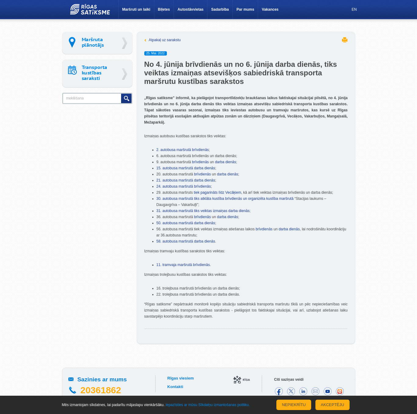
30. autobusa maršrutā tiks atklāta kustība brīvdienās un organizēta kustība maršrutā (225, 198)
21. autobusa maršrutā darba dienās (185, 180)
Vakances (270, 9)
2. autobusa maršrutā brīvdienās (182, 150)
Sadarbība (220, 9)
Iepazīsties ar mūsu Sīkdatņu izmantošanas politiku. (208, 405)
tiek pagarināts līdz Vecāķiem (217, 192)
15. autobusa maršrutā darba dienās (185, 168)
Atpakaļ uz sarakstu (165, 40)
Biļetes (164, 9)
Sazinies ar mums (102, 379)
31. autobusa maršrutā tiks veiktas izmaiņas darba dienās (203, 211)
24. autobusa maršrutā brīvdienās (183, 186)
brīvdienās (200, 162)
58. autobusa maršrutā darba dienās (185, 241)
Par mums (245, 9)
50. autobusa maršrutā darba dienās (185, 223)
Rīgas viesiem (180, 378)
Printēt (345, 40)
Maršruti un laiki (136, 9)
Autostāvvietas (190, 9)
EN (354, 9)
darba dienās (225, 162)
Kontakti (175, 386)
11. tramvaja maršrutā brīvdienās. (183, 265)
